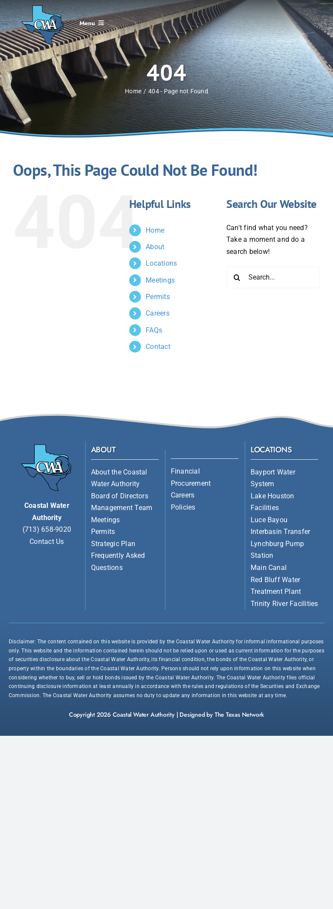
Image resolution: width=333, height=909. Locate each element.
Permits (158, 297)
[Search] (237, 277)
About (155, 247)
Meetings (160, 280)
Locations (161, 263)
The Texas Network (239, 714)
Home (155, 230)
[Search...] (273, 277)
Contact (158, 347)
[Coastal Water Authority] (43, 6)
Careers (158, 313)
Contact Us (46, 541)
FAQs (154, 330)
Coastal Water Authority (144, 714)
